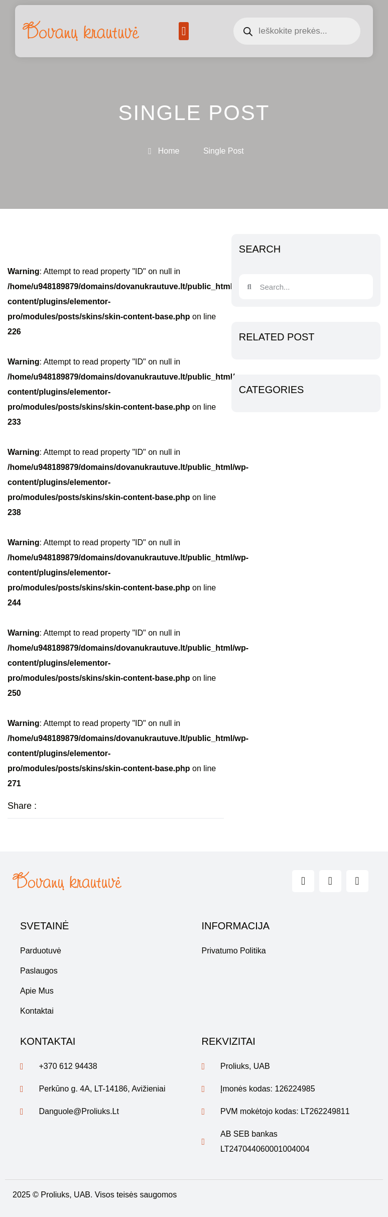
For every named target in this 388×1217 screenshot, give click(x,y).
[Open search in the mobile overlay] (296, 31)
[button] (184, 31)
